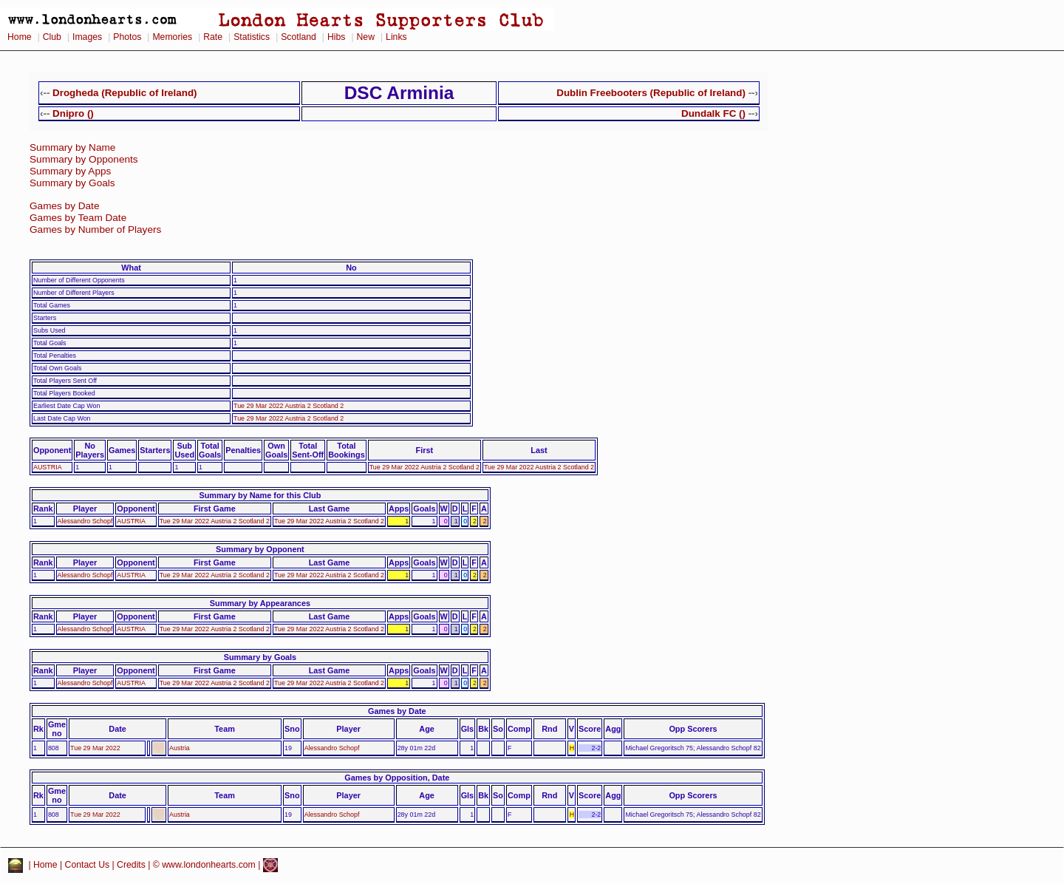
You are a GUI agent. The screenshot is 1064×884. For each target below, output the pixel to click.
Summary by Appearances (260, 603)
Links (396, 37)
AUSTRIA (47, 467)
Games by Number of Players (95, 229)
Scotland (298, 37)
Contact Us (87, 865)
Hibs (336, 37)
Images (87, 37)
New (366, 37)
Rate (212, 37)
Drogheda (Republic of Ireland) (124, 92)
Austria (179, 748)
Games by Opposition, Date (396, 777)
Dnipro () (73, 113)
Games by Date (64, 205)
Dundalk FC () (713, 113)
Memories (172, 37)
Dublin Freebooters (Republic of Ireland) (651, 92)
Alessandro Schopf (85, 521)
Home (19, 37)
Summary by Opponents (84, 159)
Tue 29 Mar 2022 (95, 748)
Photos (127, 37)
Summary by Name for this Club (260, 495)
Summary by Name (72, 147)
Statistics (251, 37)
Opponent (52, 450)
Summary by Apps (70, 171)
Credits (131, 865)
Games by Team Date (78, 217)
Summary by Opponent (260, 549)
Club (52, 37)
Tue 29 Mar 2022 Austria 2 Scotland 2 (288, 405)
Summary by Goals (72, 182)
